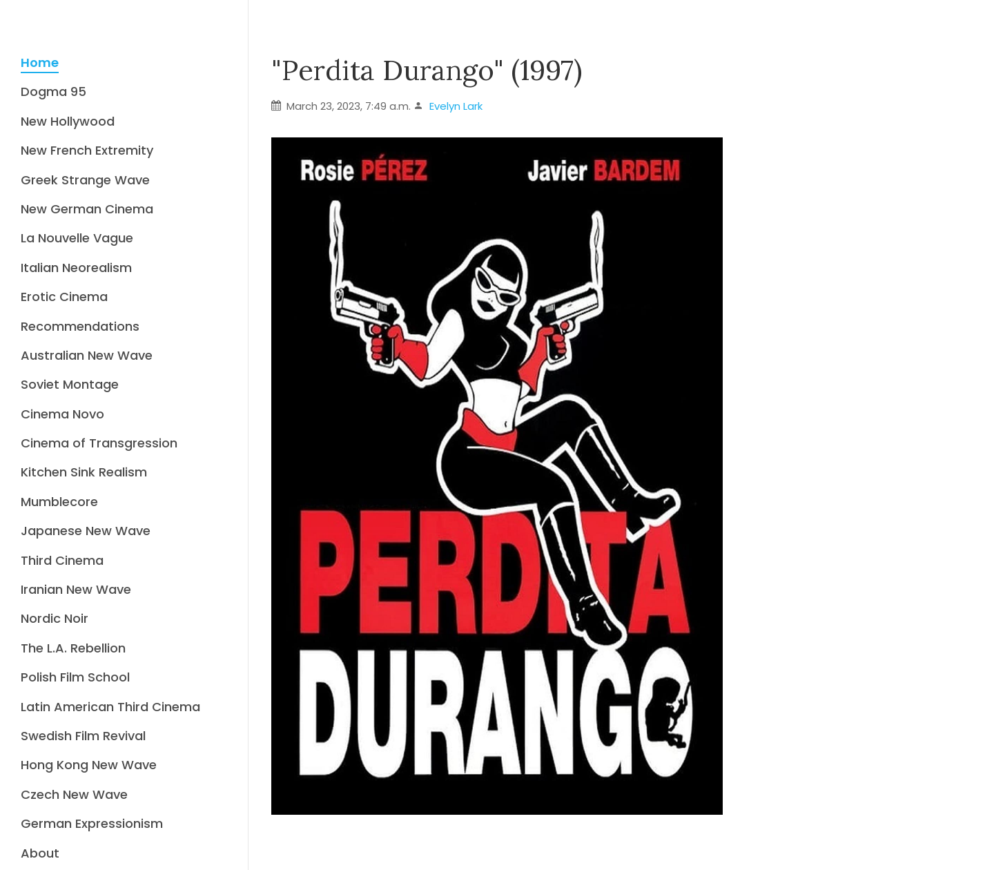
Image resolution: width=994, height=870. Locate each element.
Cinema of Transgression (99, 443)
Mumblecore (59, 501)
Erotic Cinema (64, 296)
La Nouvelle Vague (77, 237)
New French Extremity (87, 150)
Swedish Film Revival (83, 735)
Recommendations (80, 326)
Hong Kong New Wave (89, 764)
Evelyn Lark (456, 106)
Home (40, 62)
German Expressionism (92, 823)
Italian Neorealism (76, 267)
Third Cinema (62, 560)
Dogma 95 (53, 91)
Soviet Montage (70, 384)
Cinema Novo (62, 414)
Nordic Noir (54, 618)
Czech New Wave (74, 794)
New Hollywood (68, 121)
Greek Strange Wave (85, 179)
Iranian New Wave (76, 589)
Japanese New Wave (85, 530)
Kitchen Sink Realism (84, 472)
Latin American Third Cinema (110, 706)
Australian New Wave (87, 355)
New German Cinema (87, 209)
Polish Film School (75, 677)
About (40, 853)
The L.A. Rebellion (73, 648)
